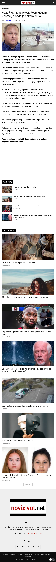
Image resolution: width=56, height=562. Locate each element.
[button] (3, 2)
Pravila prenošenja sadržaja (31, 554)
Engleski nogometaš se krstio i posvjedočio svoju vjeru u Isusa (32, 206)
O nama (5, 554)
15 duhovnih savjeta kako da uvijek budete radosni (29, 196)
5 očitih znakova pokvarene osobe (17, 440)
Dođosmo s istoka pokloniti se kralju (24, 187)
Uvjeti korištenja (28, 556)
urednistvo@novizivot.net (34, 533)
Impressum (13, 554)
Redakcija (8, 20)
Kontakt (20, 554)
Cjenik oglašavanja (46, 554)
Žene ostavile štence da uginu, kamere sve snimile (25, 406)
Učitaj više (28, 484)
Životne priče (5, 8)
